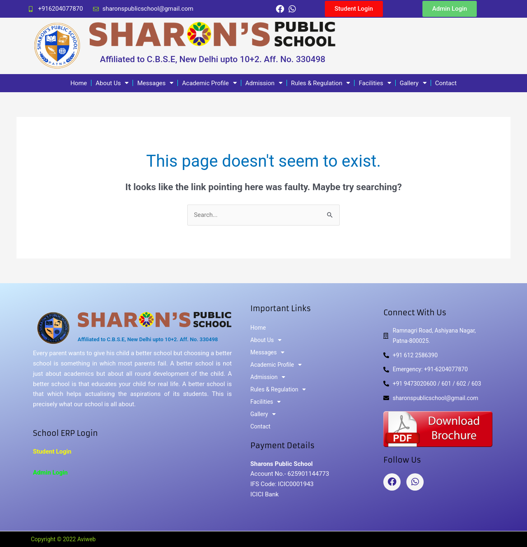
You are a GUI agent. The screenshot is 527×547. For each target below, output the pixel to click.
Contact (446, 83)
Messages (155, 83)
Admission (263, 83)
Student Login (52, 451)
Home (78, 83)
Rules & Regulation (320, 83)
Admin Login (50, 472)
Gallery (413, 83)
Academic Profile (209, 83)
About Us (112, 83)
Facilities (375, 83)
